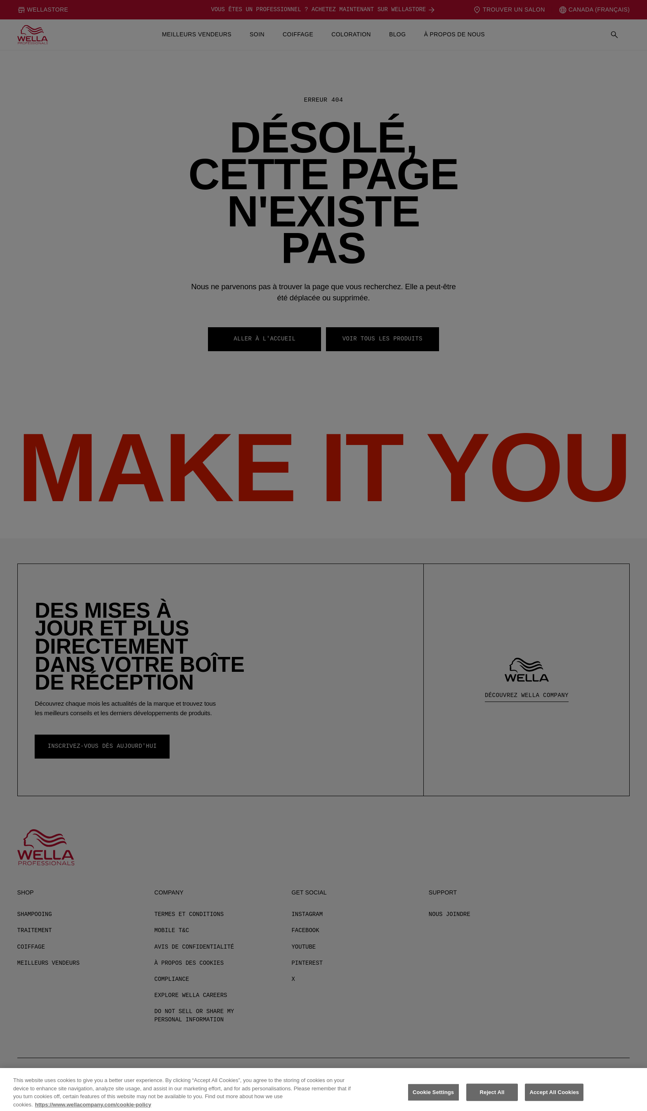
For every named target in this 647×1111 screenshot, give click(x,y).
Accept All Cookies (554, 1097)
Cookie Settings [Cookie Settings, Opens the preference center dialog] (433, 1097)
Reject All (492, 1097)
